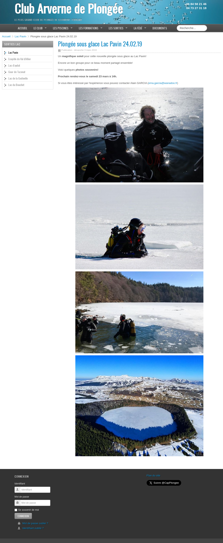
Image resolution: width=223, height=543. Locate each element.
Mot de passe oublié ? (33, 523)
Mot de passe (22, 496)
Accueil (6, 36)
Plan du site (153, 475)
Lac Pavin (20, 36)
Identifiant (20, 483)
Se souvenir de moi (27, 509)
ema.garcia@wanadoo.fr (162, 83)
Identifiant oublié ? (31, 528)
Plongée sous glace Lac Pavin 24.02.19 (100, 43)
